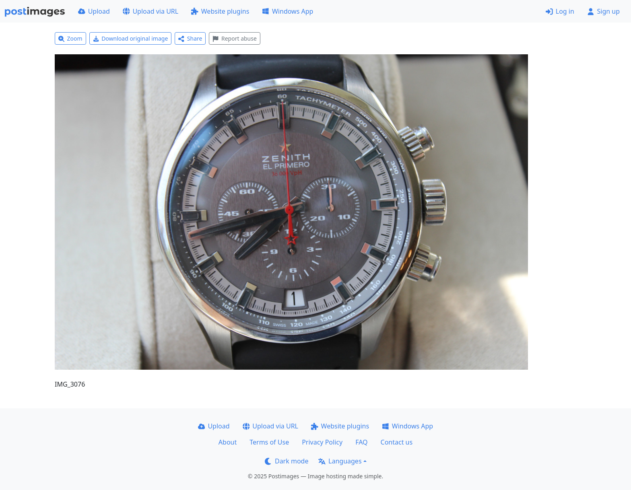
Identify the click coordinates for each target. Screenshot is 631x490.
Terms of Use (269, 442)
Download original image (130, 38)
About (228, 442)
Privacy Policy (322, 442)
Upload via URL (150, 11)
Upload (94, 11)
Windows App (287, 11)
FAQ (361, 442)
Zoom (70, 38)
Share (190, 38)
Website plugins (220, 11)
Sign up (603, 11)
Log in (560, 11)
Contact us (397, 442)
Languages (339, 461)
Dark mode (286, 461)
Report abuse (234, 38)
